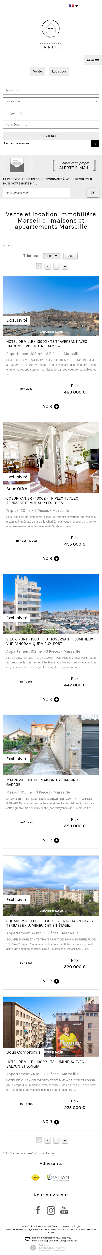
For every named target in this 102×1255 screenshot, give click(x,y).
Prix (52, 256)
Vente (37, 71)
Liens (54, 1229)
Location (59, 71)
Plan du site (11, 1229)
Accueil (7, 245)
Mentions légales (26, 1229)
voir (51, 406)
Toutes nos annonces (77, 1229)
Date (70, 255)
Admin (62, 1229)
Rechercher (51, 136)
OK (93, 192)
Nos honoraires (43, 1229)
